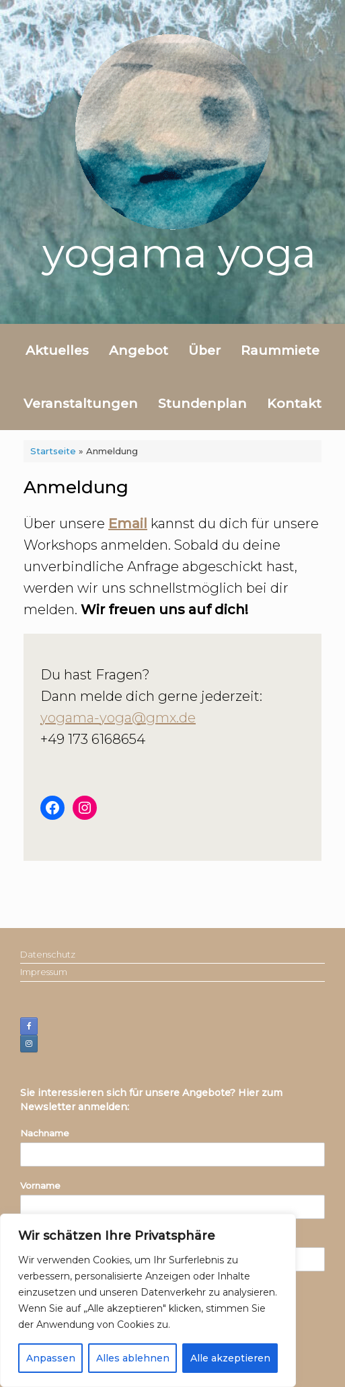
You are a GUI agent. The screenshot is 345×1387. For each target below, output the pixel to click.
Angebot (138, 350)
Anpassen (50, 1358)
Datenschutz (47, 954)
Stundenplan (202, 403)
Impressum (43, 971)
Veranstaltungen (81, 403)
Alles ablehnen (132, 1358)
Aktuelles (57, 350)
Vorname (40, 1185)
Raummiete (280, 350)
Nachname (44, 1133)
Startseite (53, 451)
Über (204, 350)
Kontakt (294, 403)
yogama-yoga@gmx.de (118, 718)
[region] (148, 1300)
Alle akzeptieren (230, 1358)
